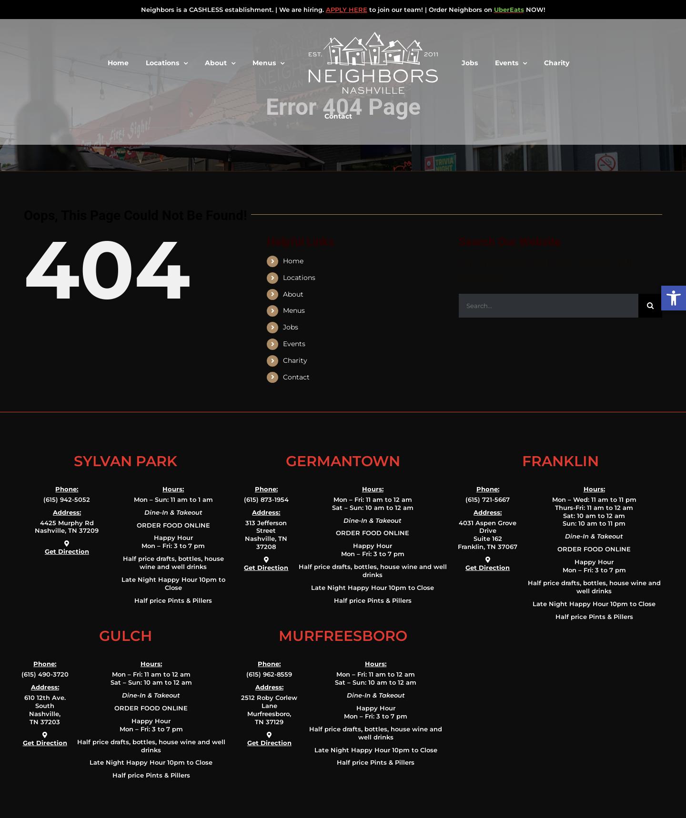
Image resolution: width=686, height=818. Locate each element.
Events (294, 343)
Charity (295, 360)
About (293, 294)
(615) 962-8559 (269, 674)
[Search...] (548, 306)
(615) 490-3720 (45, 674)
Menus (294, 310)
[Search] (650, 306)
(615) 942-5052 (66, 499)
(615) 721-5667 (487, 499)
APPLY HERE (346, 9)
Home (293, 261)
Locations (299, 277)
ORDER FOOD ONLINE (173, 525)
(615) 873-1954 (266, 499)
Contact (296, 377)
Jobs (290, 327)
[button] (673, 298)
